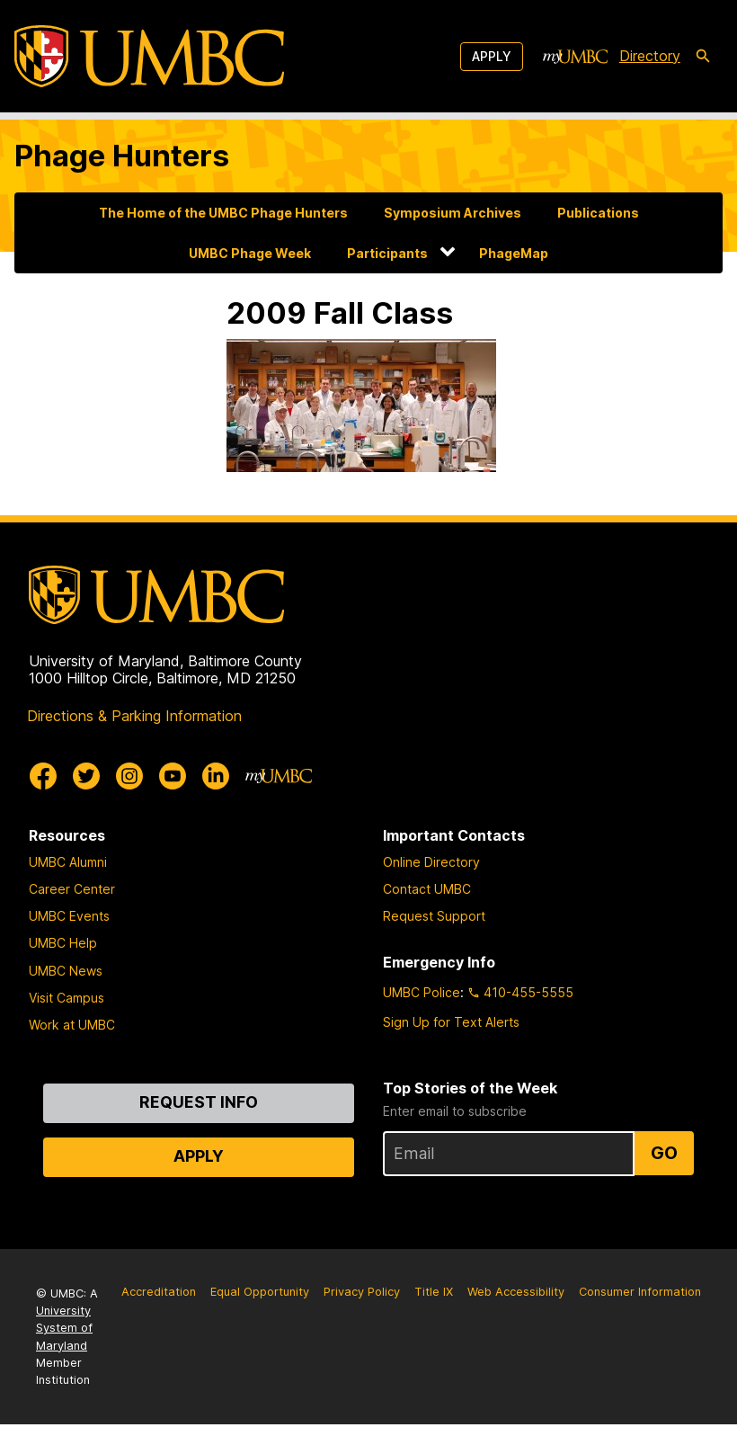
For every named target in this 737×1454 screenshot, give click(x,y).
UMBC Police (421, 992)
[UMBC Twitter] (86, 776)
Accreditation (158, 1291)
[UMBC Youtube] (172, 776)
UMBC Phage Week (250, 253)
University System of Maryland (64, 1327)
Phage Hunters (121, 156)
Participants (387, 253)
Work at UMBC (72, 1024)
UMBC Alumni (68, 862)
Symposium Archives (452, 212)
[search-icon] (703, 56)
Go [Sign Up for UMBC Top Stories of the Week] (664, 1153)
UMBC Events (69, 915)
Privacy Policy (362, 1291)
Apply (491, 56)
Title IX (433, 1291)
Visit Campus (66, 997)
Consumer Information (640, 1291)
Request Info (198, 1102)
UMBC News (65, 970)
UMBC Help (63, 942)
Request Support (434, 915)
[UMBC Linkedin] (215, 776)
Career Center (72, 888)
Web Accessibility (515, 1291)
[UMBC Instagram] (129, 776)
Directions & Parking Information (134, 716)
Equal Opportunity (259, 1291)
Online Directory (431, 862)
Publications (598, 212)
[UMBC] (149, 56)
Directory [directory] (650, 56)
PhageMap (513, 253)
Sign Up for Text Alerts (451, 1022)
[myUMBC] (575, 56)
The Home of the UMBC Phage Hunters (223, 212)
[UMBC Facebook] (43, 776)
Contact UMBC (427, 888)
